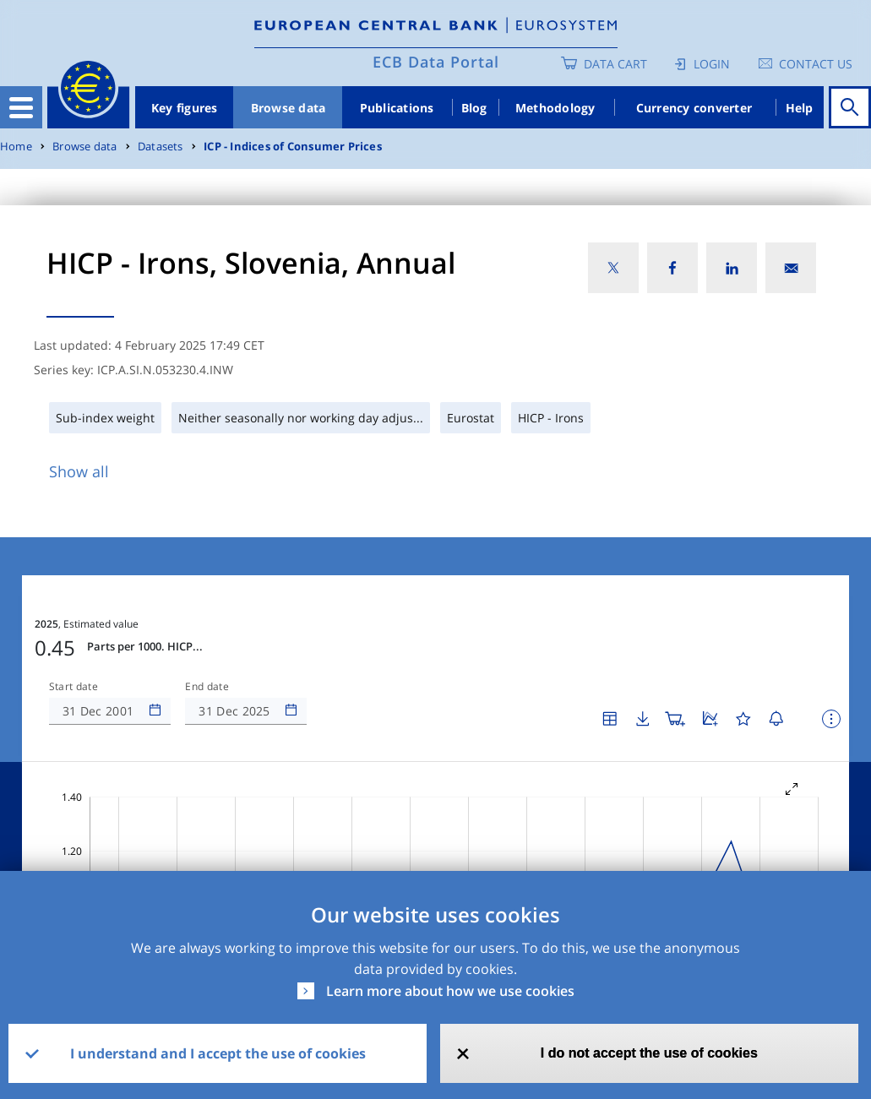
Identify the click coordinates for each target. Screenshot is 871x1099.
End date (207, 636)
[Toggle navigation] (21, 107)
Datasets (160, 146)
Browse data (288, 108)
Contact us (815, 64)
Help (800, 108)
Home (16, 146)
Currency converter (694, 108)
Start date (73, 636)
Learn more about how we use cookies (450, 991)
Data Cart (615, 64)
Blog (474, 108)
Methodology (555, 108)
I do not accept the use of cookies (649, 1053)
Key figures (184, 108)
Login (712, 64)
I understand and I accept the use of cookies (218, 1053)
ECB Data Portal (436, 62)
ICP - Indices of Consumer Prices (293, 146)
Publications (397, 108)
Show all (79, 471)
